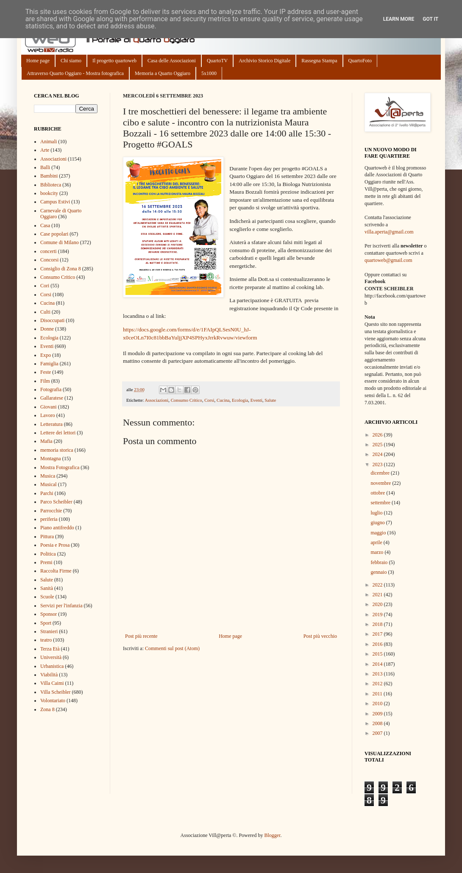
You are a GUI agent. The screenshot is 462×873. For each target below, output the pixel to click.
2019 (378, 614)
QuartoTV (217, 61)
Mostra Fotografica (59, 467)
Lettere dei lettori (57, 433)
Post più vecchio (320, 636)
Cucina (223, 400)
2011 (378, 694)
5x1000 (209, 73)
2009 (378, 714)
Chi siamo (71, 61)
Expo (45, 355)
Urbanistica (52, 666)
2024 (378, 454)
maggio (378, 533)
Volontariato (52, 700)
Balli (45, 167)
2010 (378, 703)
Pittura (47, 536)
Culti (45, 312)
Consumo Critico (186, 400)
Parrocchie (51, 511)
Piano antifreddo (57, 528)
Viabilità (49, 675)
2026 (378, 435)
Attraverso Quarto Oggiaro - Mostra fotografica (75, 73)
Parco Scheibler (56, 502)
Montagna (50, 459)
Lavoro (47, 415)
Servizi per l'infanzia (61, 606)
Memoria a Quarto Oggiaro (162, 73)
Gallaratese (51, 398)
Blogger (272, 835)
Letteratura (51, 424)
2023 (378, 464)
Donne (47, 329)
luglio (377, 513)
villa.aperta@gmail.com (389, 232)
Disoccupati (52, 320)
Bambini (49, 176)
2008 (378, 723)
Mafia (46, 441)
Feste (45, 372)
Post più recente (141, 636)
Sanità (46, 588)
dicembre (380, 473)
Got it (430, 19)
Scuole (47, 597)
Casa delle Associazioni (172, 61)
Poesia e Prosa (55, 545)
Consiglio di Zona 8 (60, 269)
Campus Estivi (55, 202)
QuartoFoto (360, 61)
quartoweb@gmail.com (388, 260)
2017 (378, 634)
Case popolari (54, 234)
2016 (378, 644)
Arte (44, 150)
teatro (46, 640)
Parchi (46, 493)
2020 (378, 604)
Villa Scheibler (55, 692)
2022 (378, 585)
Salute (270, 400)
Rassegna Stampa (319, 61)
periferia (49, 519)
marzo (377, 552)
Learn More (399, 19)
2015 (378, 654)
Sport (45, 623)
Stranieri (49, 631)
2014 (378, 664)
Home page (38, 61)
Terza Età (49, 649)
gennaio (379, 572)
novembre (381, 483)
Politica (48, 554)
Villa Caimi (52, 683)
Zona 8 (47, 709)
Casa (45, 225)
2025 (378, 445)
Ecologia (240, 400)
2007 (378, 733)
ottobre (378, 493)
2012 (378, 684)
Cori (44, 286)
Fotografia (50, 389)
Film (45, 381)
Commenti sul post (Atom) (172, 648)
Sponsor (48, 614)
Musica (47, 476)
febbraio (379, 562)
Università (50, 657)
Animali (48, 142)
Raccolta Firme (56, 571)
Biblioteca (50, 185)
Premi (46, 562)
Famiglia (49, 364)
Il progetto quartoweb (114, 61)
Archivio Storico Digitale (264, 61)
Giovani (48, 407)
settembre (381, 503)
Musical (48, 484)
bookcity (49, 193)
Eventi (256, 400)
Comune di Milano (59, 242)
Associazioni (156, 400)
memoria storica (56, 450)
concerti (48, 251)
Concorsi (49, 260)
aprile (376, 542)
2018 (378, 624)
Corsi (209, 400)
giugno (378, 522)
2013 (378, 674)
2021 (378, 595)
